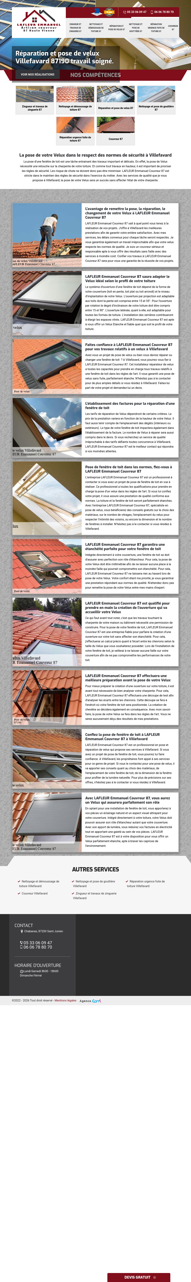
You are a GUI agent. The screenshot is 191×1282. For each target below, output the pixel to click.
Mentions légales (65, 1000)
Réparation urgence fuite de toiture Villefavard (145, 884)
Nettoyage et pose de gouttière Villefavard (93, 884)
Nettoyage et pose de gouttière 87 (135, 28)
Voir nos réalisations (37, 74)
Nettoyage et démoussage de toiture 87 (96, 28)
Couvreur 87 (173, 28)
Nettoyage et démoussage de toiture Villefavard (38, 884)
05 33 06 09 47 (135, 12)
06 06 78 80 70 (162, 12)
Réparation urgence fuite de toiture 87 (156, 28)
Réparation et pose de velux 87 (116, 28)
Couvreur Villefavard (32, 893)
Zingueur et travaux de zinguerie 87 (75, 28)
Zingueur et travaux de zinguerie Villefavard (94, 896)
